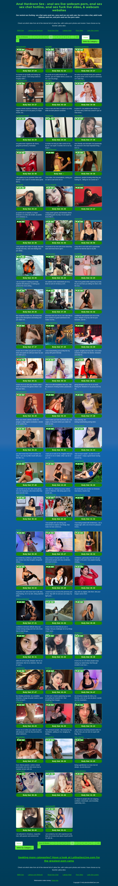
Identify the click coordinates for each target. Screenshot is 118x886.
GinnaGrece (79, 357)
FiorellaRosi (20, 426)
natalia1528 (78, 219)
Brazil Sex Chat (53, 30)
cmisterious (20, 806)
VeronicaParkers (80, 771)
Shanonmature (80, 426)
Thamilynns (49, 116)
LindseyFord (20, 461)
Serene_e (78, 530)
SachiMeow (78, 116)
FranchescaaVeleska (81, 47)
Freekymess (79, 392)
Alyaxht (18, 530)
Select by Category (90, 41)
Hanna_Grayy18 (50, 185)
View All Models (22, 37)
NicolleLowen (20, 357)
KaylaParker (20, 564)
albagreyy (19, 702)
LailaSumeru (20, 668)
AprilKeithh (78, 288)
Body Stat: (30, 71)
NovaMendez (49, 461)
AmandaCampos (80, 599)
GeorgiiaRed (49, 737)
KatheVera (19, 288)
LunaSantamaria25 (22, 116)
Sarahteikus (79, 633)
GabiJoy (48, 288)
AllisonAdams (50, 599)
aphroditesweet (21, 392)
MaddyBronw (79, 185)
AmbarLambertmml (22, 599)
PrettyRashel (79, 668)
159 (77, 37)
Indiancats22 (20, 771)
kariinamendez (50, 392)
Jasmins (77, 702)
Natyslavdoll (20, 150)
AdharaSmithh (21, 47)
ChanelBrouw (79, 461)
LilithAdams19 (50, 564)
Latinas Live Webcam (35, 30)
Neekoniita (49, 702)
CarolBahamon (80, 323)
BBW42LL (48, 81)
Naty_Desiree (79, 737)
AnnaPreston (20, 219)
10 (64, 37)
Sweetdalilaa (20, 737)
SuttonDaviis (20, 495)
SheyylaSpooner (50, 150)
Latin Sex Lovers (93, 30)
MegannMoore (79, 564)
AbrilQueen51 (50, 219)
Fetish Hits (54, 880)
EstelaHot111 (49, 771)
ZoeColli (19, 254)
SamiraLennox (50, 254)
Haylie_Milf (78, 150)
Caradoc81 (49, 633)
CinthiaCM (19, 185)
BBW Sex (20, 30)
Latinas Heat (67, 30)
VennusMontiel (80, 81)
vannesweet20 (50, 806)
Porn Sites (79, 30)
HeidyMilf (48, 47)
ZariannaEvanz (80, 495)
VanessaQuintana (51, 323)
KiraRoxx (48, 668)
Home (85, 37)
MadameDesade (50, 495)
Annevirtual (20, 633)
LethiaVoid (48, 426)
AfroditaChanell (21, 81)
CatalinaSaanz (50, 357)
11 (68, 37)
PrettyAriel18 (20, 323)
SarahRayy (78, 254)
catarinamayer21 (51, 530)
